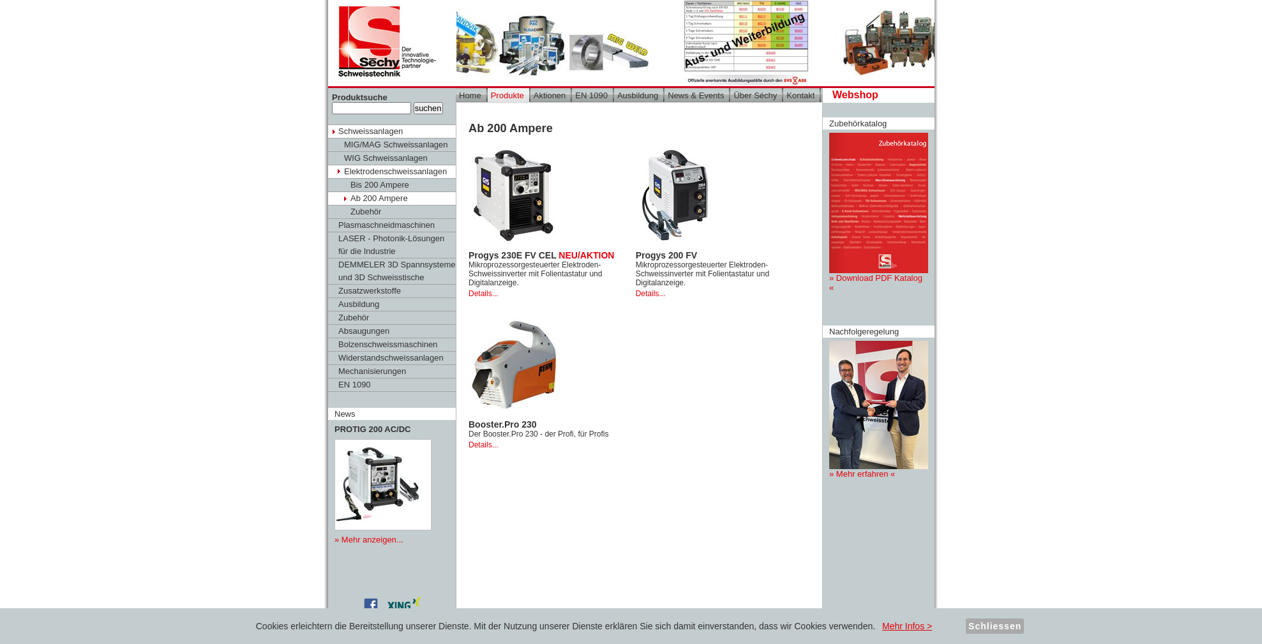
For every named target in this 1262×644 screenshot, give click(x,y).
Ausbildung (358, 304)
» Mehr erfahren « (878, 410)
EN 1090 (354, 384)
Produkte (507, 95)
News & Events (696, 95)
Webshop (855, 94)
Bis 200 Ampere (379, 185)
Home (470, 95)
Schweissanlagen (370, 131)
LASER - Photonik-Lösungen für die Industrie (391, 245)
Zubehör (365, 211)
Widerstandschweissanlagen (391, 358)
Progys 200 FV (667, 255)
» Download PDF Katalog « (878, 212)
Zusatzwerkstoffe (369, 291)
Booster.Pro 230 (503, 424)
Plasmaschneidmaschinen (386, 225)
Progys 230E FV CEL (541, 255)
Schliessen (994, 626)
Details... (484, 293)
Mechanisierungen (372, 371)
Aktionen (550, 95)
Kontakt (800, 95)
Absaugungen (363, 331)
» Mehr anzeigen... (368, 539)
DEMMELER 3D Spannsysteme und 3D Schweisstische (397, 271)
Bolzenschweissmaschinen (387, 344)
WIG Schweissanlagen (386, 158)
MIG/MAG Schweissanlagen (396, 144)
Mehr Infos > (907, 626)
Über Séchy (755, 95)
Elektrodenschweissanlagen (395, 171)
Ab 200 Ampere (379, 198)
